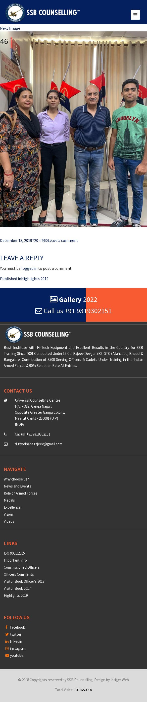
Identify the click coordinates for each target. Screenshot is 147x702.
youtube (14, 655)
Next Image (10, 28)
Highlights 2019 (16, 595)
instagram (15, 648)
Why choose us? (16, 479)
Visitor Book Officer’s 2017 (24, 581)
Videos (9, 521)
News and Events (17, 486)
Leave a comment (63, 240)
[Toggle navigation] (135, 15)
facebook (15, 627)
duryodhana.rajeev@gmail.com (38, 444)
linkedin (13, 641)
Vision (8, 514)
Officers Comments (19, 574)
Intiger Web (120, 679)
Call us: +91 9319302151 (32, 434)
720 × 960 (40, 240)
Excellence (12, 507)
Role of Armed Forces (20, 493)
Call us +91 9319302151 (73, 310)
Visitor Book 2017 (17, 588)
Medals (9, 500)
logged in (29, 268)
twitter (13, 634)
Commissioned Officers (22, 567)
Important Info (15, 560)
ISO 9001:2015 (14, 553)
